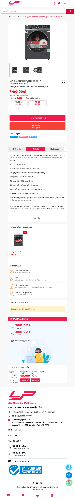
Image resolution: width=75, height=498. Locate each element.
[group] (37, 42)
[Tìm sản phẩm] (33, 11)
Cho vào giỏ (25, 379)
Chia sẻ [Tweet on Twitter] (32, 137)
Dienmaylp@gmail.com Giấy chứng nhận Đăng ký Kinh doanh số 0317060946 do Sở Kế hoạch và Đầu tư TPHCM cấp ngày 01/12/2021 (37, 421)
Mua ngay (36, 127)
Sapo (42, 488)
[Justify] (69, 11)
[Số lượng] (14, 110)
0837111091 (20, 451)
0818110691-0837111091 (22, 415)
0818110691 (22, 324)
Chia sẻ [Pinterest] (23, 137)
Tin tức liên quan (19, 301)
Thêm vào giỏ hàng (37, 118)
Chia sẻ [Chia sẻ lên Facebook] (14, 137)
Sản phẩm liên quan (21, 227)
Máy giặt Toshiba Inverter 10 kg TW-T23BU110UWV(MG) (32, 372)
